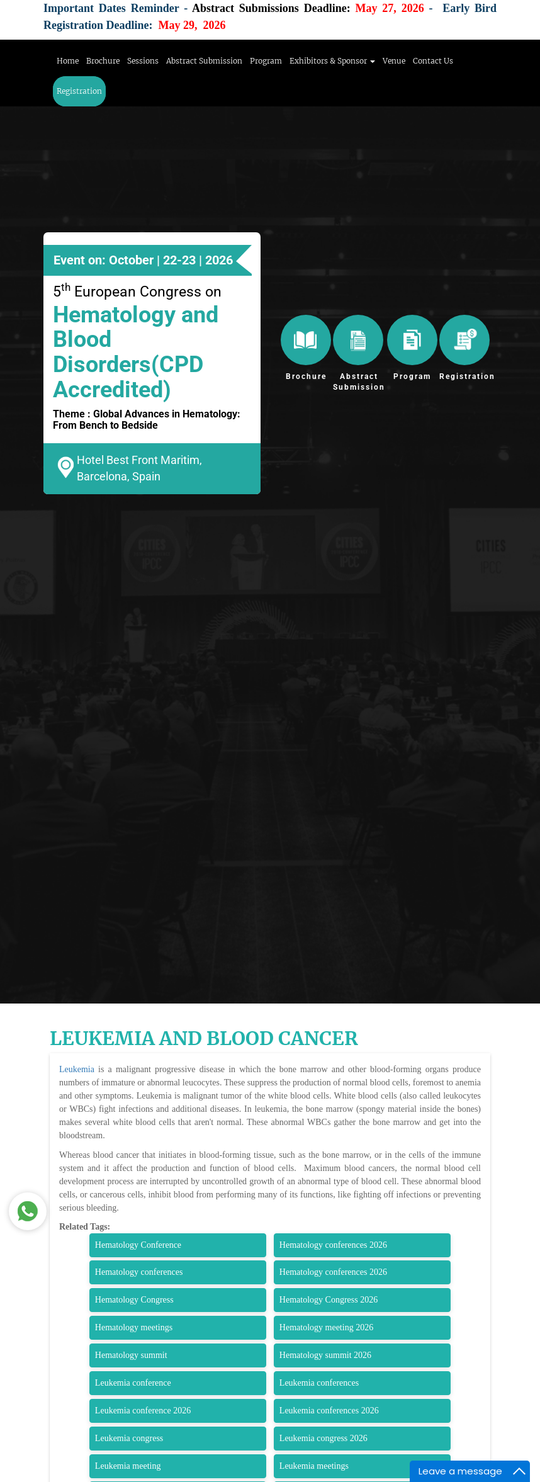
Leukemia (76, 1069)
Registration (79, 91)
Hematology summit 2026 (325, 1355)
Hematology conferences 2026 (333, 1245)
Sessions (143, 60)
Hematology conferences (139, 1272)
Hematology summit (131, 1355)
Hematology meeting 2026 (326, 1327)
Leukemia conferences (319, 1383)
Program (266, 60)
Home (68, 60)
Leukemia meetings (314, 1466)
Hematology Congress (134, 1299)
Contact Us (433, 60)
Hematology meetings (133, 1327)
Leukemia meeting (128, 1466)
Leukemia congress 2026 (323, 1438)
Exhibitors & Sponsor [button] (332, 60)
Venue (394, 60)
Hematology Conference (138, 1245)
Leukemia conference (133, 1383)
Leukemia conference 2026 (143, 1410)
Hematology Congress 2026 (328, 1299)
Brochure (103, 60)
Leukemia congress (129, 1438)
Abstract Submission (204, 60)
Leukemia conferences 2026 (329, 1410)
